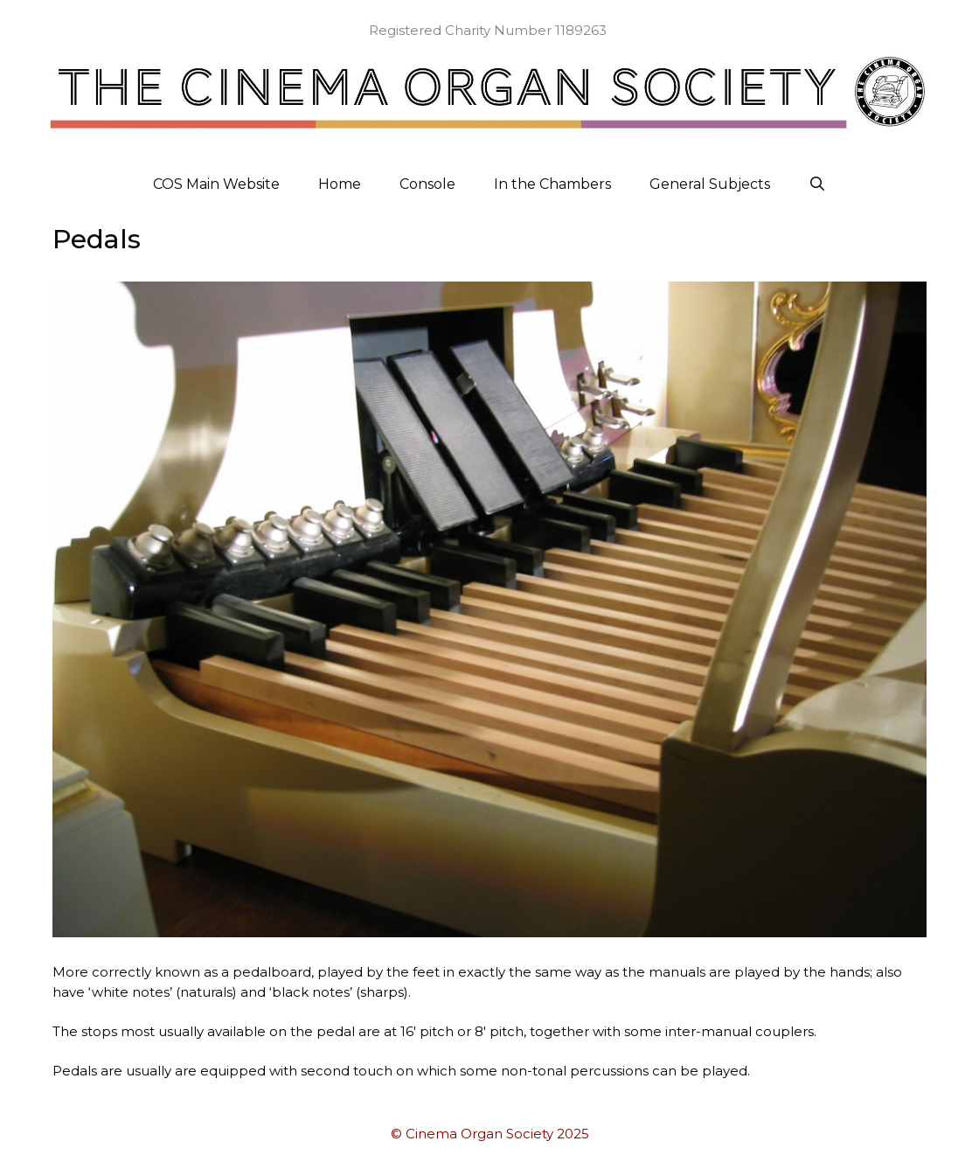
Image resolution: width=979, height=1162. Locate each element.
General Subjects (709, 184)
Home (339, 184)
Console (427, 184)
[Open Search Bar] (817, 184)
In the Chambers (552, 184)
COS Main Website (216, 184)
